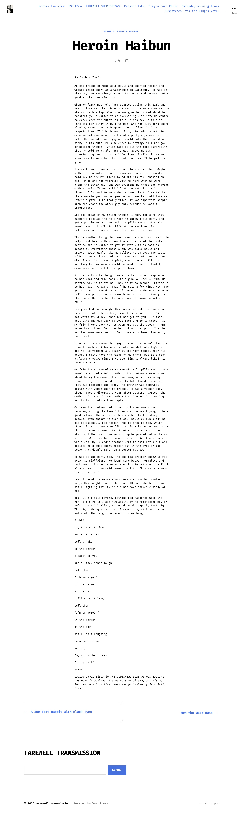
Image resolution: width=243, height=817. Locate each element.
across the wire (51, 8)
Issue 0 (109, 35)
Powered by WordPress (94, 808)
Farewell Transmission (54, 808)
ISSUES (73, 8)
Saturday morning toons (200, 8)
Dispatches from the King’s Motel (192, 13)
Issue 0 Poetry (128, 35)
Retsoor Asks (134, 8)
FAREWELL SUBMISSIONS (103, 8)
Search (117, 774)
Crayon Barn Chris (163, 8)
